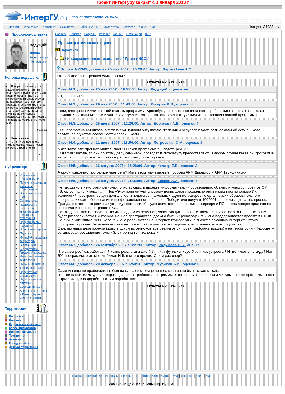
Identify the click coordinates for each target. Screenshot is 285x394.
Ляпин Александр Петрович (39, 57)
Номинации (134, 34)
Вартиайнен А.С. (177, 69)
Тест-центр (17, 335)
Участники (49, 26)
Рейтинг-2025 (88, 26)
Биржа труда (110, 26)
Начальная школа (32, 263)
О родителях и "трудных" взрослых (33, 250)
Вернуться (67, 50)
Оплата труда (29, 200)
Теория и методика (33, 267)
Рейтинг (104, 34)
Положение (30, 26)
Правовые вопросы (33, 229)
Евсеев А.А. (168, 181)
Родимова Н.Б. (172, 245)
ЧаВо (142, 26)
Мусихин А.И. (169, 264)
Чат (152, 26)
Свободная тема (31, 286)
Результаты (68, 26)
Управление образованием (29, 177)
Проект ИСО (135, 59)
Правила (75, 34)
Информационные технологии (32, 258)
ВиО (148, 34)
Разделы (90, 34)
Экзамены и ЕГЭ (31, 244)
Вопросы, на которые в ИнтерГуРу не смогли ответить (34, 294)
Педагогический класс (25, 324)
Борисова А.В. (166, 123)
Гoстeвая (129, 26)
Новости (60, 34)
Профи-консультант (23, 331)
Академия (16, 339)
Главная (13, 26)
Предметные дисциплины (28, 273)
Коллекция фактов (22, 328)
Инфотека (16, 316)
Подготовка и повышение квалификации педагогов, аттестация (30, 211)
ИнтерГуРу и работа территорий (33, 239)
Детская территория (23, 347)
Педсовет (26, 233)
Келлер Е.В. (168, 166)
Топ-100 (118, 34)
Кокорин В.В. (162, 104)
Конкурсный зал (20, 343)
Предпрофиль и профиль (30, 223)
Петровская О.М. (168, 142)
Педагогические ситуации (30, 281)
